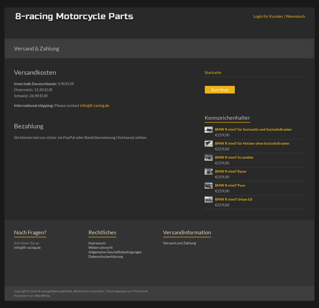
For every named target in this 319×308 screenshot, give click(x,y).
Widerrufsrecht (100, 247)
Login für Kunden (268, 16)
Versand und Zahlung (179, 243)
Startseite (213, 72)
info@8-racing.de (94, 105)
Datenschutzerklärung (105, 256)
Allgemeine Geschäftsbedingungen (115, 252)
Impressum (97, 243)
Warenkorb (295, 16)
